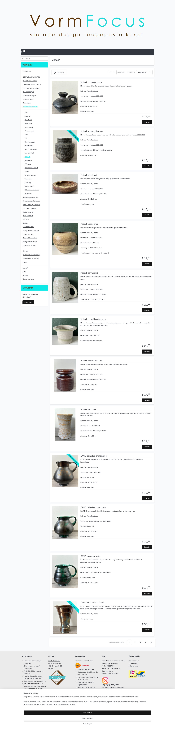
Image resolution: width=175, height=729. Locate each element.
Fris (26, 138)
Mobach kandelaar (88, 409)
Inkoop (25, 262)
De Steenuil (29, 127)
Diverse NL (28, 194)
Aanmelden (28, 302)
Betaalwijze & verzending (31, 255)
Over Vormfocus (107, 671)
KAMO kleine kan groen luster (93, 507)
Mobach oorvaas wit (89, 273)
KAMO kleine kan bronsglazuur (93, 456)
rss (84, 724)
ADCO (27, 112)
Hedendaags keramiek (30, 197)
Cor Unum (28, 120)
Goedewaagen (30, 142)
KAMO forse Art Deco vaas (92, 603)
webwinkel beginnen (92, 724)
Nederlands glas (28, 92)
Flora (26, 134)
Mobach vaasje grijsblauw (91, 131)
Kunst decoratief (28, 227)
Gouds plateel (29, 186)
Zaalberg (28, 182)
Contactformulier (54, 661)
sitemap (79, 724)
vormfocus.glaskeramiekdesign (112, 687)
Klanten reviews (28, 279)
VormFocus (27, 71)
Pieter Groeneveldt (31, 168)
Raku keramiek (28, 216)
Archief (25, 268)
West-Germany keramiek (31, 205)
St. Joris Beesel (30, 175)
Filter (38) (59, 72)
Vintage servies (28, 234)
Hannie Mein (29, 146)
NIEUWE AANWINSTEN (31, 77)
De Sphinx (28, 123)
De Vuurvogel (29, 131)
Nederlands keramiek (30, 107)
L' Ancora (28, 164)
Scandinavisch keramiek (31, 201)
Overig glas (27, 103)
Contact (25, 251)
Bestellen (147, 122)
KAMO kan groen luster (90, 556)
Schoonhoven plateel (32, 190)
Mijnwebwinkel (110, 724)
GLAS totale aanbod (30, 81)
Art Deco (26, 219)
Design (25, 223)
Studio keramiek (28, 212)
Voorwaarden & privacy (31, 258)
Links (24, 272)
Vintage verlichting (29, 245)
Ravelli (27, 171)
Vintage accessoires (30, 242)
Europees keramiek (29, 208)
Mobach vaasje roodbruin (91, 361)
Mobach (27, 157)
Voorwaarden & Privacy (110, 673)
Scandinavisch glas (29, 95)
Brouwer (27, 116)
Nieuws (25, 275)
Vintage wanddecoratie (31, 230)
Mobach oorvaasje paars (91, 82)
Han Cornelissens (31, 149)
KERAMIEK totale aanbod (32, 84)
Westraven (28, 179)
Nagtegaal (28, 160)
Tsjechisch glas (28, 99)
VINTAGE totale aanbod (31, 88)
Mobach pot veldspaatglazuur (93, 319)
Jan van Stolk (29, 153)
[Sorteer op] (144, 72)
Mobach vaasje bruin (89, 224)
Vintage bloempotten (30, 238)
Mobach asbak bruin (89, 175)
